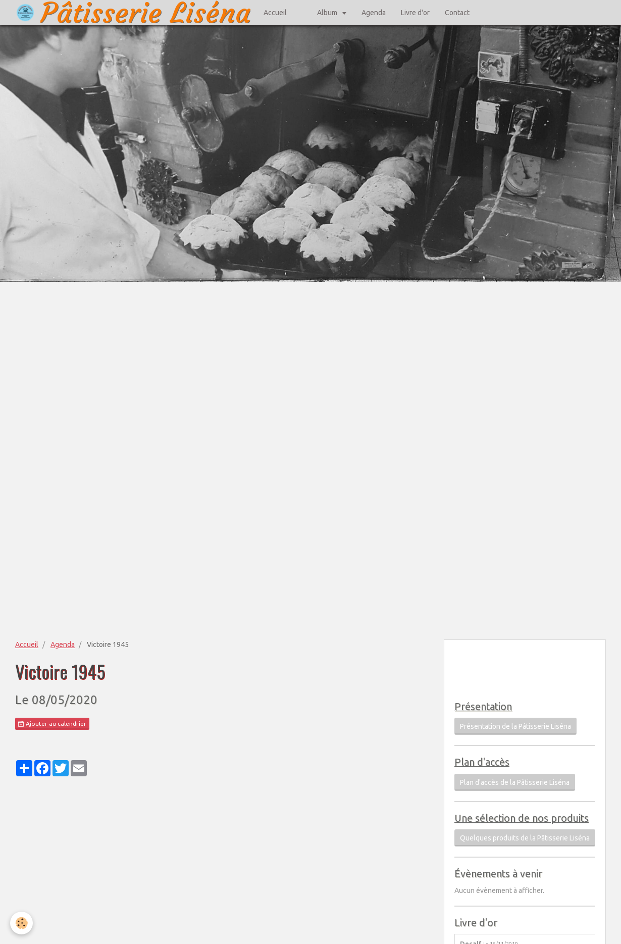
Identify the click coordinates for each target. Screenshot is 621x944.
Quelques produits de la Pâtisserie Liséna (525, 838)
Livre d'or (415, 13)
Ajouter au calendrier (52, 723)
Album (328, 13)
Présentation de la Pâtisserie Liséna (515, 726)
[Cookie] (21, 923)
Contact (457, 13)
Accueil (275, 13)
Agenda (373, 13)
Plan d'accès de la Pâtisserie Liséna (515, 782)
